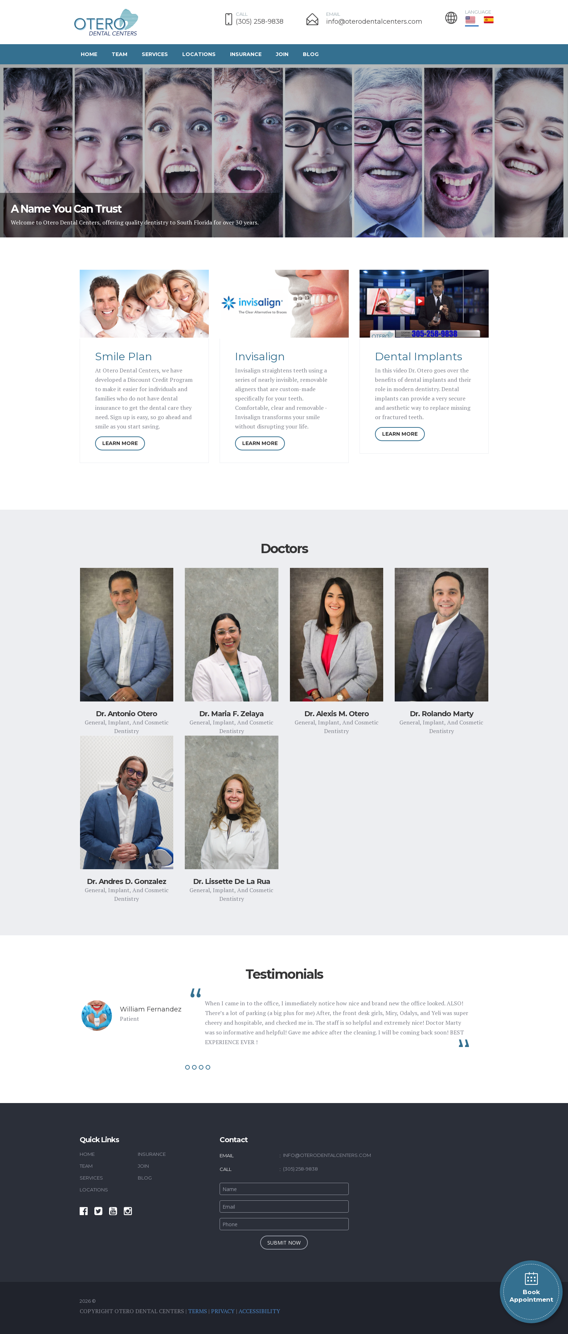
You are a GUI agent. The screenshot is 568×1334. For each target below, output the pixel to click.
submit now (284, 1242)
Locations (199, 54)
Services (155, 54)
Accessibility (259, 1311)
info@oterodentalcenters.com (374, 22)
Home (89, 54)
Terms (197, 1311)
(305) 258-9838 (259, 22)
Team (119, 54)
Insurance (246, 54)
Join (282, 54)
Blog (311, 54)
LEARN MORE (120, 443)
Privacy (223, 1311)
